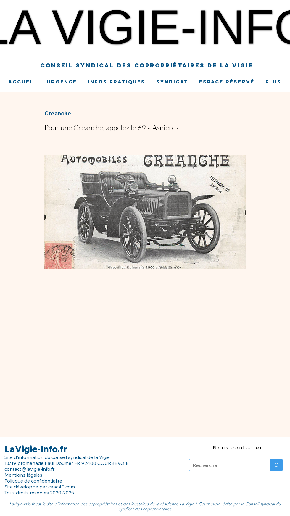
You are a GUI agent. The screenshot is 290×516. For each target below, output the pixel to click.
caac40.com (61, 487)
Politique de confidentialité (33, 481)
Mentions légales (23, 475)
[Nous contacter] (238, 447)
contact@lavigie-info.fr (29, 469)
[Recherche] (225, 465)
